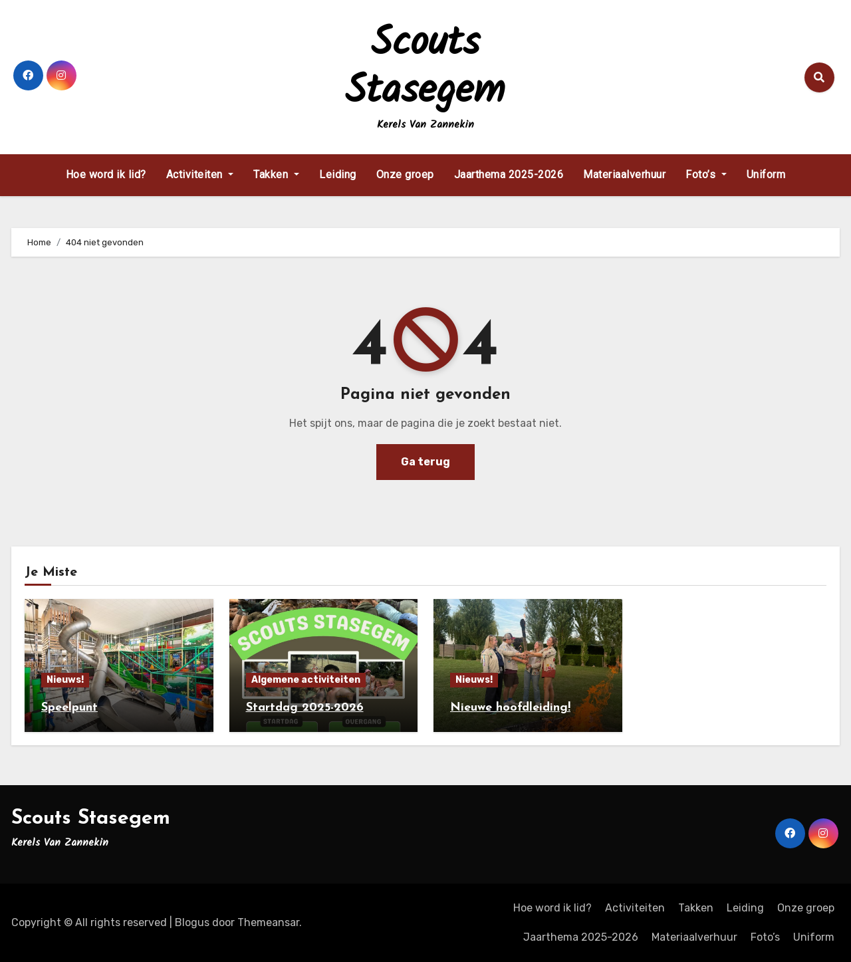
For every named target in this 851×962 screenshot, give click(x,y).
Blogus (192, 922)
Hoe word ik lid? (106, 174)
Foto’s (706, 174)
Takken (276, 174)
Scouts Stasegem (425, 68)
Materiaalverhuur (624, 174)
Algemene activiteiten (305, 679)
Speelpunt (69, 707)
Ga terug (425, 461)
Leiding (337, 174)
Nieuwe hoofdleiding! (510, 707)
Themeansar (268, 922)
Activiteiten (200, 174)
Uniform (766, 174)
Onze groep (405, 174)
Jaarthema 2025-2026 (509, 174)
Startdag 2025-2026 (305, 707)
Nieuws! (65, 679)
